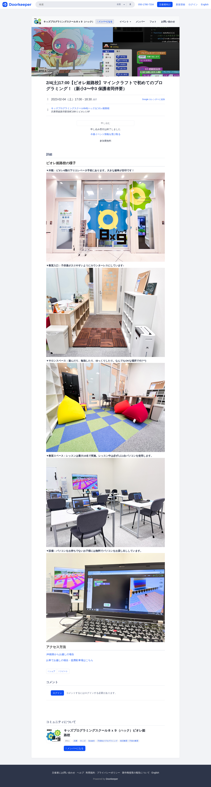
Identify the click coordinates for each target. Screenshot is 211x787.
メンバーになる (104, 21)
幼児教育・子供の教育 (129, 741)
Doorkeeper (112, 779)
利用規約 (90, 772)
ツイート (63, 671)
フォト (153, 21)
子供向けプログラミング (107, 741)
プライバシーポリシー (108, 772)
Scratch (91, 741)
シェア (51, 671)
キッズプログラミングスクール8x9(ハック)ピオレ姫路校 (80, 108)
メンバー (140, 21)
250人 (67, 741)
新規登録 (180, 4)
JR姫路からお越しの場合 (60, 654)
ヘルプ (80, 772)
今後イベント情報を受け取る (105, 134)
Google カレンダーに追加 (153, 99)
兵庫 (75, 741)
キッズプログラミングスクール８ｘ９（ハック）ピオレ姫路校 (76, 21)
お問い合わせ (168, 21)
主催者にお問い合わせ (63, 772)
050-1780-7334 (146, 4)
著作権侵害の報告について (136, 772)
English (205, 4)
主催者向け (165, 4)
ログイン (193, 4)
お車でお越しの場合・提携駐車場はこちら (69, 660)
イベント (125, 21)
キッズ (83, 741)
